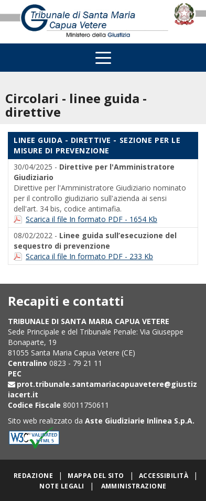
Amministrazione (134, 486)
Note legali (61, 486)
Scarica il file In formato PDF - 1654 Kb (91, 219)
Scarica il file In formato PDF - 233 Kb (89, 256)
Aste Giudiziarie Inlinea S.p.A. (139, 421)
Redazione (33, 475)
